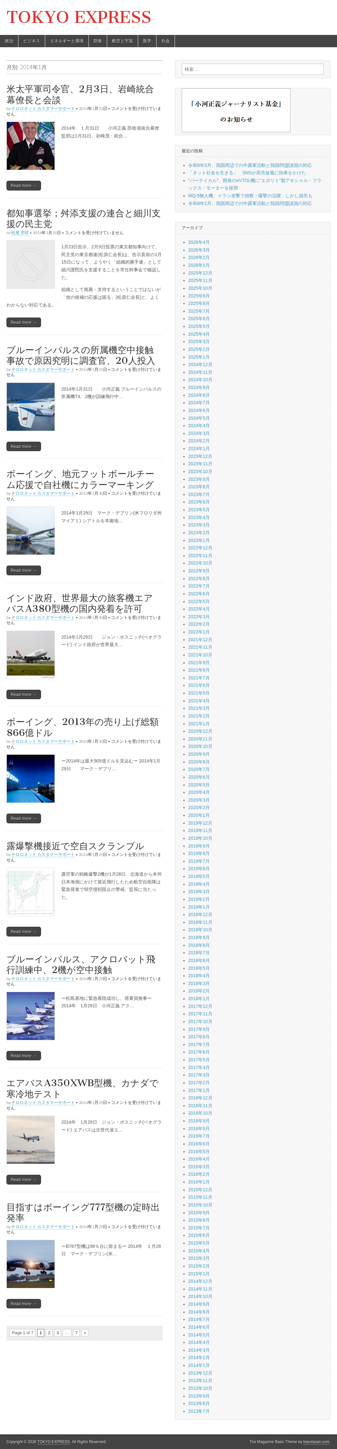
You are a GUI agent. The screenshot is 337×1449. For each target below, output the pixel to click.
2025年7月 (199, 311)
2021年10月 (200, 654)
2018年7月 (199, 952)
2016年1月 (199, 1181)
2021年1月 (199, 723)
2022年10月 (200, 563)
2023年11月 (200, 463)
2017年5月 (199, 1059)
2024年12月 (200, 364)
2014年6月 (199, 1327)
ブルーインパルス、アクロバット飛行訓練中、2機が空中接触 (80, 964)
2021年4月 (199, 700)
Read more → (24, 185)
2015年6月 (199, 1235)
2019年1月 (199, 907)
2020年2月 (199, 807)
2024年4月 (199, 425)
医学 (147, 41)
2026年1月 (199, 265)
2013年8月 (199, 1403)
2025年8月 (199, 303)
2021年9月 (199, 662)
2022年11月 (200, 555)
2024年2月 (199, 440)
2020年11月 (200, 738)
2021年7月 (199, 677)
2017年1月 (199, 1090)
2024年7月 (199, 402)
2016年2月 (199, 1174)
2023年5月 (199, 509)
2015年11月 (200, 1197)
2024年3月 (199, 433)
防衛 (98, 41)
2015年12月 (200, 1189)
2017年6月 (199, 1051)
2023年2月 (199, 532)
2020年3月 (199, 800)
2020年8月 (199, 761)
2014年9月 (199, 1304)
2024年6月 (199, 410)
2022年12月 (200, 547)
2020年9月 (199, 754)
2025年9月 (199, 295)
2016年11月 (200, 1105)
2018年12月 (200, 914)
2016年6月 (199, 1143)
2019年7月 (199, 861)
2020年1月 (199, 815)
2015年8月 (199, 1220)
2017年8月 (199, 1036)
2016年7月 (199, 1136)
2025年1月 (199, 357)
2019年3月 (199, 891)
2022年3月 (199, 616)
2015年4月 (199, 1250)
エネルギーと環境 (67, 41)
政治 (9, 41)
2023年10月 (200, 471)
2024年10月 (200, 379)
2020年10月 (200, 746)
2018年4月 (199, 975)
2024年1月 (199, 448)
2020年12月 (200, 731)
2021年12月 (200, 639)
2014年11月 (200, 1289)
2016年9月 (199, 1120)
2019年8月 (199, 853)
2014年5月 (199, 1334)
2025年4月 (199, 334)
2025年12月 (200, 273)
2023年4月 (199, 517)
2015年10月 (200, 1204)
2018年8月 (199, 945)
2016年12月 (200, 1097)
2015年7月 (199, 1227)
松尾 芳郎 (20, 232)
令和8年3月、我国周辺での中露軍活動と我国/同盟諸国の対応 (250, 165)
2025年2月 (199, 349)
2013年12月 (200, 1373)
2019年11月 (200, 830)
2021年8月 (199, 670)
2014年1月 (199, 1365)
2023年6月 (199, 501)
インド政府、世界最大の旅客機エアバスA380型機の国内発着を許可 (79, 603)
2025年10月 (200, 288)
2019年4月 (199, 884)
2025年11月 (200, 280)
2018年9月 (199, 937)
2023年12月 (200, 456)
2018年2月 (199, 990)
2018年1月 (199, 998)
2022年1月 (199, 631)
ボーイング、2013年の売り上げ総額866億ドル (82, 727)
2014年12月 (200, 1281)
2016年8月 (199, 1128)
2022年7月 (199, 586)
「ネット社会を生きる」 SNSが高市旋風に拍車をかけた (247, 172)
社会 (165, 41)
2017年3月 (199, 1074)
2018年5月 (199, 968)
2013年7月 (199, 1411)
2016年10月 (200, 1113)
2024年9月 (199, 387)
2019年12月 (200, 823)
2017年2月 (199, 1082)
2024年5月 (199, 418)
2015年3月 (199, 1258)
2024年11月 (200, 372)
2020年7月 (199, 769)
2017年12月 (200, 1006)
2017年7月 (199, 1044)
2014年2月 (199, 1357)
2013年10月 (200, 1388)
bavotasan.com (316, 1442)
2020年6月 (199, 777)
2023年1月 (199, 540)
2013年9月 (199, 1396)
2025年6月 (199, 318)
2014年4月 (199, 1342)
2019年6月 (199, 868)
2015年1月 (199, 1273)
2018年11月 (200, 922)
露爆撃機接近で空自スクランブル (75, 846)
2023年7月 (199, 494)
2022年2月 (199, 624)
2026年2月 (199, 257)
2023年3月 (199, 524)
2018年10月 (200, 929)
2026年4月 (199, 242)
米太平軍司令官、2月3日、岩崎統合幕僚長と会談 (80, 94)
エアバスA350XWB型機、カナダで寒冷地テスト (82, 1088)
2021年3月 (199, 708)
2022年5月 (199, 601)
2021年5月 (199, 693)
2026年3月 (199, 250)
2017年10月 (200, 1021)
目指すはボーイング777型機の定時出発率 (83, 1212)
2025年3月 (199, 341)
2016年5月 (199, 1151)
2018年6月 (199, 960)
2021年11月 (200, 647)
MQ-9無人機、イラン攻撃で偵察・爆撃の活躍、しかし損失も (250, 195)
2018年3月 (199, 983)
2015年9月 (199, 1212)
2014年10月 (200, 1296)
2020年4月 (199, 792)
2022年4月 (199, 608)
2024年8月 (199, 395)
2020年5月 (199, 784)
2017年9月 (199, 1029)
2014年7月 (199, 1319)
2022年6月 (199, 593)
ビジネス (31, 41)
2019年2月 (199, 899)
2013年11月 (200, 1380)
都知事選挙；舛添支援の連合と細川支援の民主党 (83, 218)
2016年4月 (199, 1159)
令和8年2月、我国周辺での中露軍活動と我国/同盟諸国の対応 (250, 203)
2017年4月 (199, 1067)
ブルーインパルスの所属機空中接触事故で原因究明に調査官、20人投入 (80, 355)
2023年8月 (199, 486)
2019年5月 (199, 876)
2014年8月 (199, 1311)
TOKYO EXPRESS (78, 17)
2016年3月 (199, 1166)
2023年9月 (199, 479)
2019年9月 (199, 846)
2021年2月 (199, 716)
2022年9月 (199, 570)
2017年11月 (200, 1013)
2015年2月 (199, 1266)
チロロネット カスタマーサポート (43, 108)
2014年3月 (199, 1350)
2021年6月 (199, 685)
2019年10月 (200, 838)
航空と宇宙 (122, 41)
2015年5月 (199, 1243)
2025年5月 (199, 326)
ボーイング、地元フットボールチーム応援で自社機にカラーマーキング (80, 479)
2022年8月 (199, 578)
